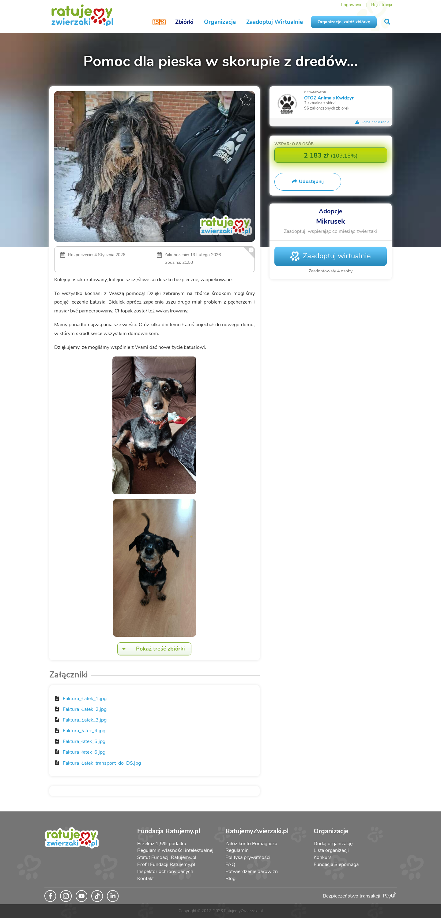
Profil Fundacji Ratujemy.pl (166, 864)
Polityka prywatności (247, 857)
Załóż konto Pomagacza (251, 843)
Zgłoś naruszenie (372, 122)
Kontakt (145, 878)
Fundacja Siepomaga (336, 864)
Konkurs (323, 857)
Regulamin (237, 850)
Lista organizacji (331, 850)
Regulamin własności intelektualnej (175, 850)
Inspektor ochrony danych (165, 871)
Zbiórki (184, 22)
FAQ (230, 864)
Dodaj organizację (333, 843)
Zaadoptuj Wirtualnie (274, 22)
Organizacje (220, 22)
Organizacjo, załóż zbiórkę (344, 22)
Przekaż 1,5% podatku (161, 843)
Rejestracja (381, 5)
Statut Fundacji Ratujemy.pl (166, 857)
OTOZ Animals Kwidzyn (329, 98)
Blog (230, 878)
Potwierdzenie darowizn (251, 871)
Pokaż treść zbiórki (151, 649)
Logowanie (351, 5)
